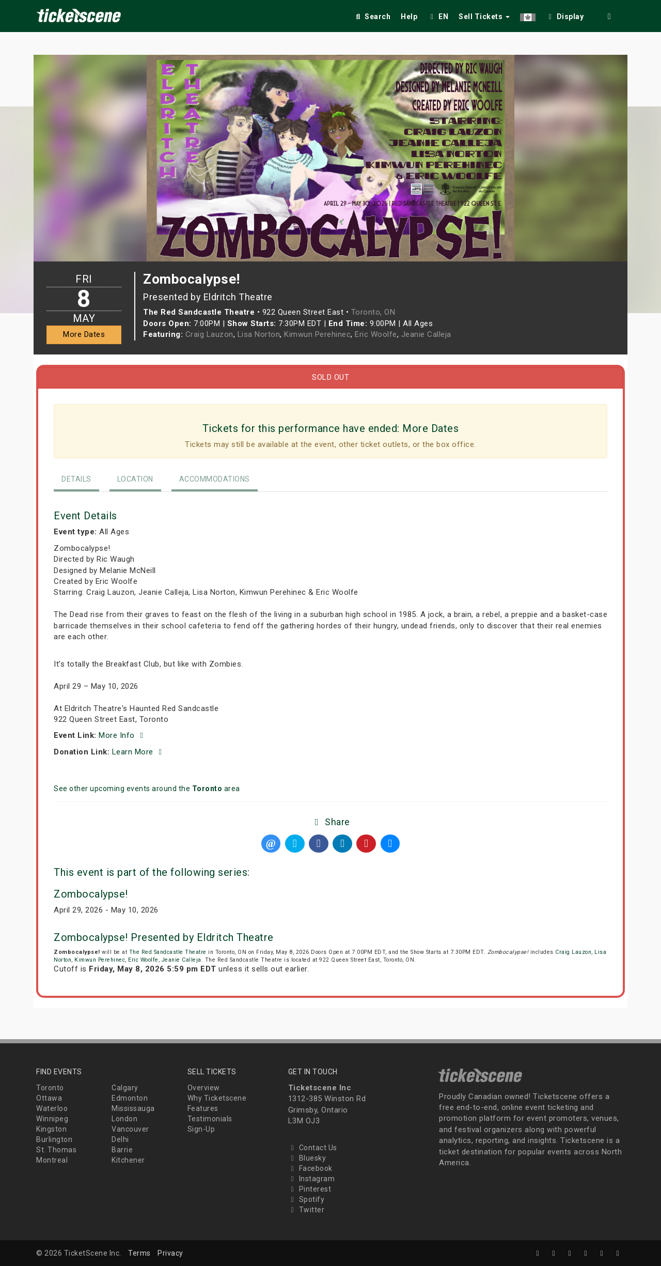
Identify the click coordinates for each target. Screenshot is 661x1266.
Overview (203, 1088)
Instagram (311, 1179)
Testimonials (209, 1119)
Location (135, 479)
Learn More (138, 751)
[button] (528, 15)
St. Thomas (56, 1150)
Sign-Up (201, 1129)
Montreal (52, 1160)
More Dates (84, 334)
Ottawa (49, 1098)
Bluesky (307, 1158)
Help (409, 16)
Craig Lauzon (209, 334)
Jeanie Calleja (426, 334)
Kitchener (128, 1160)
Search (372, 16)
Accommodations (214, 479)
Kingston (51, 1129)
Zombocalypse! (91, 894)
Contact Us (312, 1148)
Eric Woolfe (376, 334)
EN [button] (438, 16)
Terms (139, 1253)
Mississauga (133, 1108)
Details (76, 479)
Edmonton (130, 1098)
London (124, 1119)
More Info (123, 735)
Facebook (310, 1168)
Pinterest (310, 1189)
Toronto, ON (373, 312)
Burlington (54, 1139)
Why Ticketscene (217, 1098)
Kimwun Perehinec (317, 334)
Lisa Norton (259, 334)
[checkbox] (565, 15)
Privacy (170, 1253)
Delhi (120, 1139)
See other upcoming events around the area (147, 788)
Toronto (50, 1088)
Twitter (306, 1210)
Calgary (125, 1088)
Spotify (306, 1199)
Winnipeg (52, 1119)
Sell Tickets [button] (484, 16)
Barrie (122, 1150)
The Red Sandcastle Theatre (168, 952)
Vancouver (130, 1129)
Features (202, 1108)
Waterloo (52, 1108)
